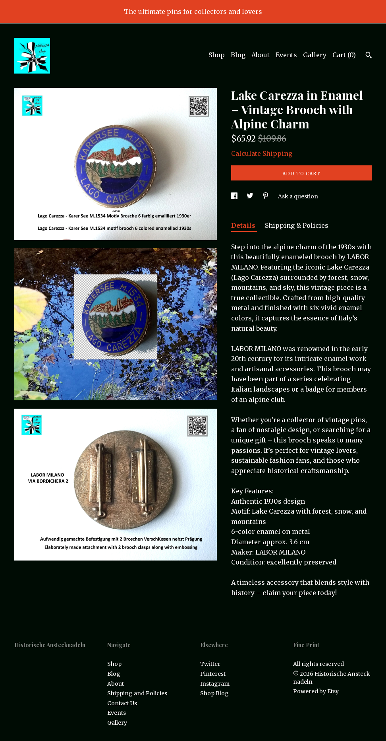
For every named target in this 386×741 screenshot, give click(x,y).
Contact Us (122, 703)
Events (286, 55)
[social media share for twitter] (251, 196)
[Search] (369, 56)
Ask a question (298, 196)
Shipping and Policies (137, 693)
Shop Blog (214, 693)
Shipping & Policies (296, 225)
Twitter (210, 663)
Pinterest (213, 673)
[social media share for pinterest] (266, 196)
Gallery (314, 55)
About (260, 55)
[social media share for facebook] (235, 196)
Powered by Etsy (316, 691)
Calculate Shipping (261, 153)
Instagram (215, 683)
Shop (216, 55)
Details (244, 225)
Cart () (344, 55)
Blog (238, 55)
